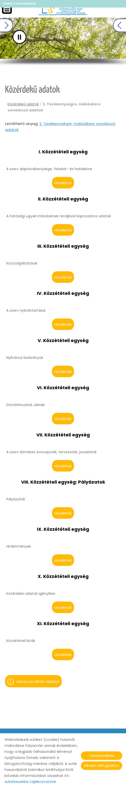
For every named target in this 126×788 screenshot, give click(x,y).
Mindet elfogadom (101, 765)
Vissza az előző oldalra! (37, 681)
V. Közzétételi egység (63, 341)
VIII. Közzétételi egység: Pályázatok (63, 482)
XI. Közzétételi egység (63, 624)
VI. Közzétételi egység (63, 388)
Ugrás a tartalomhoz (19, 4)
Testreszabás (101, 755)
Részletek (63, 182)
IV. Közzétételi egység (63, 293)
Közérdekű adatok (23, 104)
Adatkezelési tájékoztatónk (30, 781)
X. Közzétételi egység (63, 576)
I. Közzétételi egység (63, 152)
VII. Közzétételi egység (63, 435)
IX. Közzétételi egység (63, 529)
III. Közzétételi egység (63, 246)
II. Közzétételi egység (63, 199)
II (35, 37)
